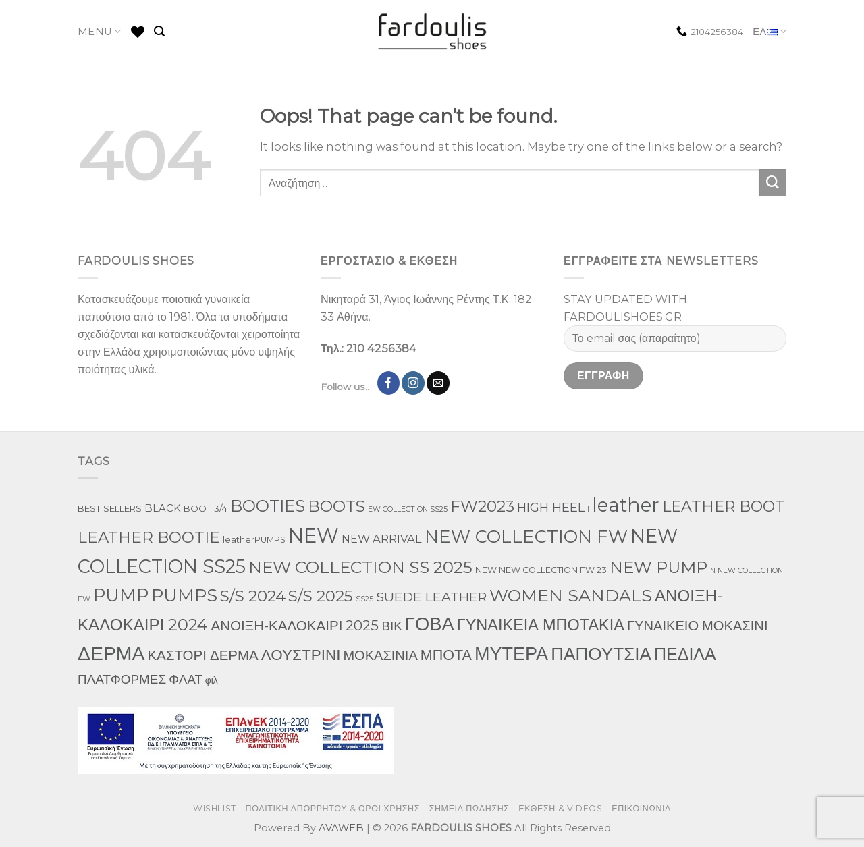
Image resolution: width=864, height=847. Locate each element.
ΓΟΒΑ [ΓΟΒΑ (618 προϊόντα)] (429, 623)
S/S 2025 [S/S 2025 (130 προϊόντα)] (320, 595)
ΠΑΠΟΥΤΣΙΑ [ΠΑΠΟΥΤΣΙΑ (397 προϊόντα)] (601, 654)
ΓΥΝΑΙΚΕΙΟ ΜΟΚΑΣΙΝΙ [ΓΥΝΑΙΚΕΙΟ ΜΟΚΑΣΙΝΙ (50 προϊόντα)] (697, 626)
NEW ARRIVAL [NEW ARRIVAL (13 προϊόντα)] (382, 538)
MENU (100, 31)
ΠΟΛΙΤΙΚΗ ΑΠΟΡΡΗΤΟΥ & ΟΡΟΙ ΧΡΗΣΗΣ (333, 808)
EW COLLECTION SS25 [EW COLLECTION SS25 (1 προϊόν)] (408, 509)
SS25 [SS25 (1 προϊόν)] (364, 599)
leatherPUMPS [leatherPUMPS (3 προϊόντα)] (254, 540)
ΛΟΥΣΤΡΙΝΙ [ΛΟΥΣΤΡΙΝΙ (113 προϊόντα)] (301, 654)
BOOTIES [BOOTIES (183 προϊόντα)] (267, 506)
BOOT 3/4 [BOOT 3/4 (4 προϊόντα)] (205, 508)
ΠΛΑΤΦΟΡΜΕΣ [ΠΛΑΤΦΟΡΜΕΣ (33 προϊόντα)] (122, 679)
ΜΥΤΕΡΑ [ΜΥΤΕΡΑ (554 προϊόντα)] (511, 654)
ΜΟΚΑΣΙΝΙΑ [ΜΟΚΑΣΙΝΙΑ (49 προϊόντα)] (380, 655)
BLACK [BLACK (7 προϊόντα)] (162, 508)
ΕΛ (769, 32)
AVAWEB (341, 828)
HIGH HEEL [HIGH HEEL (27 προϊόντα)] (551, 507)
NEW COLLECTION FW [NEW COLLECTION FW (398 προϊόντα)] (526, 536)
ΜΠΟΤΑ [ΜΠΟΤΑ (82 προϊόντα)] (446, 654)
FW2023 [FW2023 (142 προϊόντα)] (482, 506)
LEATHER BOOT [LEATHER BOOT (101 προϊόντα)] (723, 506)
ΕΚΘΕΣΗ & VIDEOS (560, 808)
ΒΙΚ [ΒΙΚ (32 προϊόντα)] (391, 626)
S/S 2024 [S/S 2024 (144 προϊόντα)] (253, 595)
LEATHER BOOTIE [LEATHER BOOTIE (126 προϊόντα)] (149, 537)
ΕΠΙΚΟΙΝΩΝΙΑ (641, 808)
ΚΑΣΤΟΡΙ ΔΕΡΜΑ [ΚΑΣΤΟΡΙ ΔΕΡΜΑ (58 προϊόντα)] (202, 655)
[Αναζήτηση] (159, 31)
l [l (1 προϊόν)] (588, 509)
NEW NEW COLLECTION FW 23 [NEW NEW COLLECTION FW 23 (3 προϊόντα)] (541, 570)
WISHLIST (214, 808)
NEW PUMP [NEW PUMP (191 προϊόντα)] (658, 567)
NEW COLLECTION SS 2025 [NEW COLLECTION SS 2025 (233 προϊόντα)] (360, 567)
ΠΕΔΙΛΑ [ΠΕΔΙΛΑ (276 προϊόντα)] (685, 654)
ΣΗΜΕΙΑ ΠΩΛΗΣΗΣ (469, 808)
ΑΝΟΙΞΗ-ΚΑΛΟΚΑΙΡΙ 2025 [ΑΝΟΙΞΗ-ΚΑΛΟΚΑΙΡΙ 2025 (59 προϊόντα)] (295, 625)
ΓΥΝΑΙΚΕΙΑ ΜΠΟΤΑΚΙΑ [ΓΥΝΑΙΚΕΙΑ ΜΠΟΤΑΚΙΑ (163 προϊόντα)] (540, 624)
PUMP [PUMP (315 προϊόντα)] (120, 594)
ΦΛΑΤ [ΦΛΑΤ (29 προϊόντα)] (185, 679)
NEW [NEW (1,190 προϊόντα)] (313, 535)
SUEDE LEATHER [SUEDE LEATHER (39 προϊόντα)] (431, 597)
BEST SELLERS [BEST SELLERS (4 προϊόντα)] (110, 508)
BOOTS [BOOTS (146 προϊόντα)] (336, 506)
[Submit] (772, 182)
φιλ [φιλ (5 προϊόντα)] (211, 680)
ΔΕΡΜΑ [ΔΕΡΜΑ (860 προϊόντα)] (111, 653)
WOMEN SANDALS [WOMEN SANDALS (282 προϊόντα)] (570, 595)
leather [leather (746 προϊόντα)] (625, 504)
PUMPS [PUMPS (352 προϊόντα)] (184, 594)
